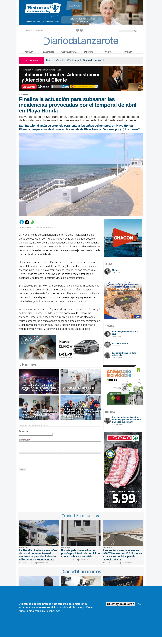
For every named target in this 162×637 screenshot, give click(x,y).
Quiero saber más (50, 611)
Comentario (24, 440)
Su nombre (23, 431)
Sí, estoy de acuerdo (120, 604)
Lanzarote (48, 52)
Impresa (128, 52)
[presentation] (38, 461)
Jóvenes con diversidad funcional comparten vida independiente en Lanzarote (39, 414)
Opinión (108, 52)
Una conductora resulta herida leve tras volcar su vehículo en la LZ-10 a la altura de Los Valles (39, 388)
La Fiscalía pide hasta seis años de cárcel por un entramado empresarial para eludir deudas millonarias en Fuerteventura (38, 555)
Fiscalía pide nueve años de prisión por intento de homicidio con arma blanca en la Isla (80, 553)
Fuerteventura (69, 52)
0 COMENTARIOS (40, 227)
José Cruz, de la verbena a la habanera (78, 389)
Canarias (88, 52)
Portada (29, 52)
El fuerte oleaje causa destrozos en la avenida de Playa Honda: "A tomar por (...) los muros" (79, 129)
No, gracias (141, 604)
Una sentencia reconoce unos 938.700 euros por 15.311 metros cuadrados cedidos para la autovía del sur (122, 555)
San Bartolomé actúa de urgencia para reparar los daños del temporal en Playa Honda (76, 125)
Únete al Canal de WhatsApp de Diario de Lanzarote (75, 60)
